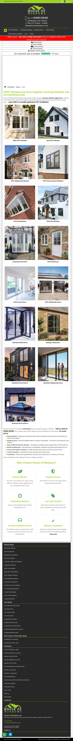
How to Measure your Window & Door (14, 666)
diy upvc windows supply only (52, 98)
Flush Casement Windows (11, 578)
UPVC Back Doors (53, 262)
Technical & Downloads (10, 673)
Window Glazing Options (10, 656)
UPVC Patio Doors (9, 615)
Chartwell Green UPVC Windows (13, 561)
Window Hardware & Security (12, 659)
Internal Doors (50, 30)
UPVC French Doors (20, 302)
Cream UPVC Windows (10, 565)
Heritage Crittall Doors (53, 342)
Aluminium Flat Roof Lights (11, 642)
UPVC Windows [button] (13, 30)
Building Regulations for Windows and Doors (16, 680)
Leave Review (7, 696)
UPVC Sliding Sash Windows (20, 181)
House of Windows (9, 649)
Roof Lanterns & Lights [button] (15, 34)
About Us (6, 693)
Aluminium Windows (27, 30)
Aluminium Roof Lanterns (20, 423)
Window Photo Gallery (10, 663)
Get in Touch (7, 690)
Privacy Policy (14, 739)
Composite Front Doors (19, 262)
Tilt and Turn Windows (10, 592)
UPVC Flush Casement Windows (53, 181)
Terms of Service (6, 739)
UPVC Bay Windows (20, 221)
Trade (31, 34)
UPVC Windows (10, 87)
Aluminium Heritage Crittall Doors (13, 629)
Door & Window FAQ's (9, 676)
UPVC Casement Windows (10, 575)
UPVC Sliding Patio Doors (53, 302)
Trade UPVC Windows (9, 683)
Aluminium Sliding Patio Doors (53, 383)
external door (27, 429)
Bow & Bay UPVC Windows (10, 582)
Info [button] (26, 34)
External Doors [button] (39, 30)
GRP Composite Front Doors (11, 605)
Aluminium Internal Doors (11, 632)
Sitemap (19, 739)
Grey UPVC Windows (53, 140)
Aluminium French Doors (20, 383)
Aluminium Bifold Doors (19, 342)
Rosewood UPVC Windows (11, 555)
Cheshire (18, 87)
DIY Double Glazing (9, 686)
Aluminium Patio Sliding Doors (12, 625)
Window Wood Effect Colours (12, 653)
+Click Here (53, 534)
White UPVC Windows (20, 140)
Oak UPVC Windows (9, 551)
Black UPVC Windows (9, 568)
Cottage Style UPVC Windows (12, 585)
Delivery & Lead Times (10, 670)
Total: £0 (66, 1)
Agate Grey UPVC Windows (11, 571)
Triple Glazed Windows (10, 595)
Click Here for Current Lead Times (36, 39)
